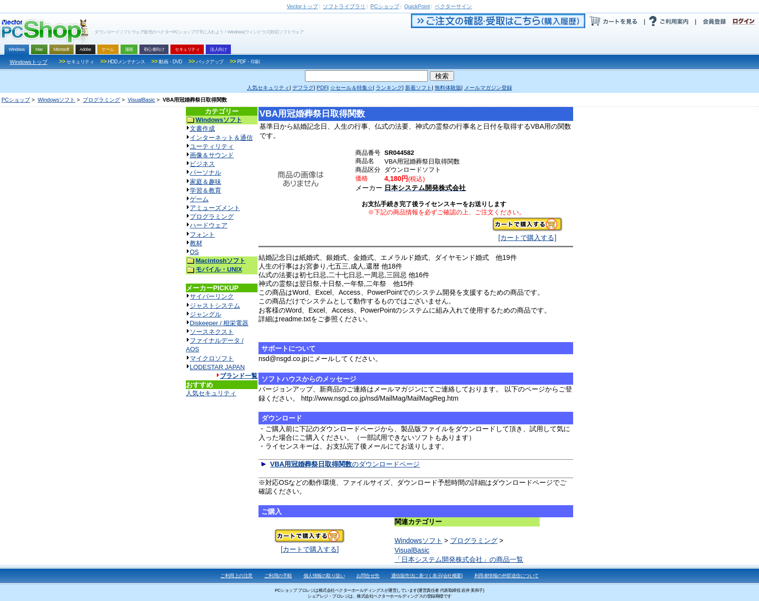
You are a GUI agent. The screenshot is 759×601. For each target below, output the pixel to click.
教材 (196, 243)
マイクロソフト (212, 358)
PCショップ (15, 100)
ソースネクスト (212, 331)
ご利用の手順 (278, 575)
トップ (302, 6)
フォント (202, 234)
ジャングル (205, 314)
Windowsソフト (57, 100)
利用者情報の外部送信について (506, 575)
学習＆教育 (205, 190)
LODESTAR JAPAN (217, 367)
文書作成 (202, 128)
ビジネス (202, 163)
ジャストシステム (215, 305)
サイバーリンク (212, 296)
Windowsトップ (28, 62)
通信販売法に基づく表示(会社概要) (427, 575)
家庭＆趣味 (205, 181)
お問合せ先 (368, 575)
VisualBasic (141, 100)
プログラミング (101, 100)
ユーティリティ (212, 146)
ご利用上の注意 (236, 575)
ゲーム (199, 199)
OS (194, 251)
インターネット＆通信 (221, 137)
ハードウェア (209, 225)
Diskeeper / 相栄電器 (219, 323)
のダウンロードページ (345, 464)
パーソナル (205, 172)
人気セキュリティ (211, 393)
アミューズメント (215, 207)
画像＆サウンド (212, 155)
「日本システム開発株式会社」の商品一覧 (459, 559)
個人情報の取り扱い (324, 575)
